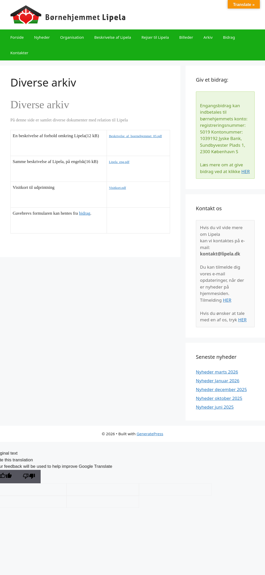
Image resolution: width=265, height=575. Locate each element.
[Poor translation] (29, 477)
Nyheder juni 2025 (215, 407)
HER (245, 171)
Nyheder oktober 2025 (219, 398)
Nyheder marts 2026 (217, 372)
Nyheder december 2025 (221, 389)
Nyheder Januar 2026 (217, 381)
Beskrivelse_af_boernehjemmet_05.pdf (135, 136)
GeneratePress (150, 433)
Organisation (72, 37)
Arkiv (207, 37)
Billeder (186, 37)
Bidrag (229, 37)
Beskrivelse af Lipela (112, 37)
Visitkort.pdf (117, 188)
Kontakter (19, 52)
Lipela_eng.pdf (119, 162)
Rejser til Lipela (155, 37)
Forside (17, 37)
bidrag (84, 213)
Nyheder (42, 37)
